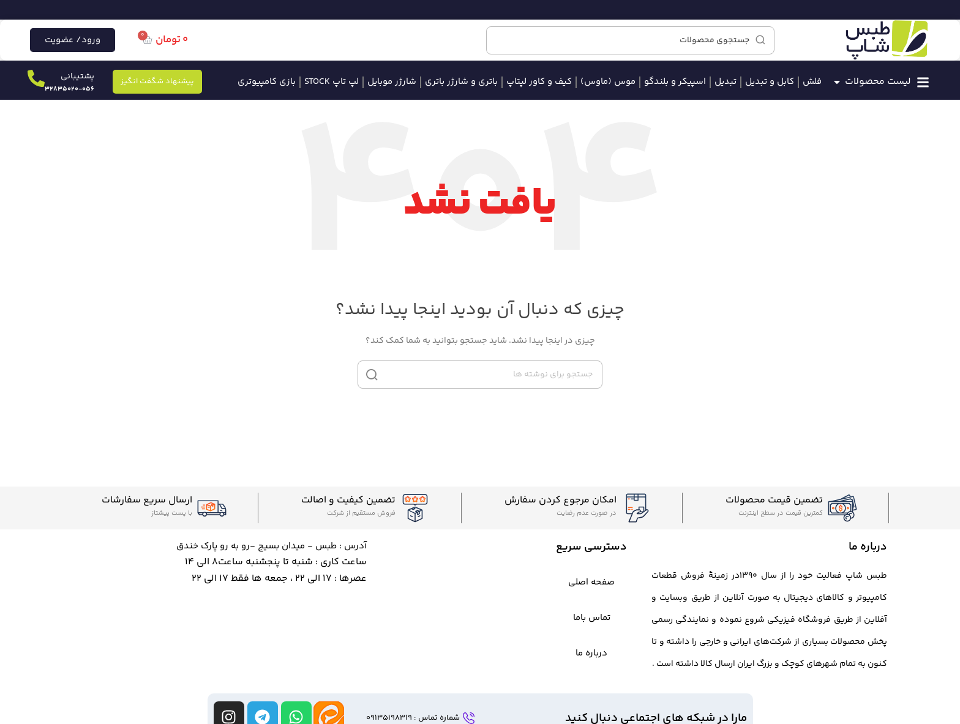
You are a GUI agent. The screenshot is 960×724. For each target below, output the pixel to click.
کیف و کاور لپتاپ (539, 82)
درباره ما (591, 653)
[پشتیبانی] (36, 78)
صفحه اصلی (591, 582)
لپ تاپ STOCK (331, 82)
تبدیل (725, 82)
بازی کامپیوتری (267, 82)
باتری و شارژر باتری (461, 82)
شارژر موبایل (391, 82)
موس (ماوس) (608, 82)
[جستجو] (630, 40)
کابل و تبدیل (769, 82)
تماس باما (591, 618)
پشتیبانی (77, 76)
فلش (812, 82)
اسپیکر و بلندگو (675, 82)
